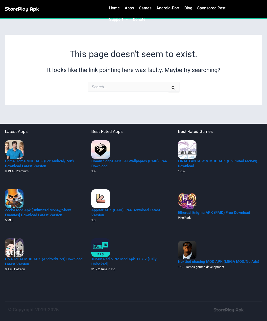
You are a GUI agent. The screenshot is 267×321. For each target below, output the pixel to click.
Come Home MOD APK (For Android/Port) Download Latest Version (39, 163)
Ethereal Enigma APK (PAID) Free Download (214, 212)
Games (145, 8)
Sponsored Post (211, 8)
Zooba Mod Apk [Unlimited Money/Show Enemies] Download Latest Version (38, 212)
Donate (139, 19)
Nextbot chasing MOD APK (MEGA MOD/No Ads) (218, 261)
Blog (188, 8)
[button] (118, 19)
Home (114, 8)
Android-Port (167, 8)
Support (118, 19)
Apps (129, 8)
